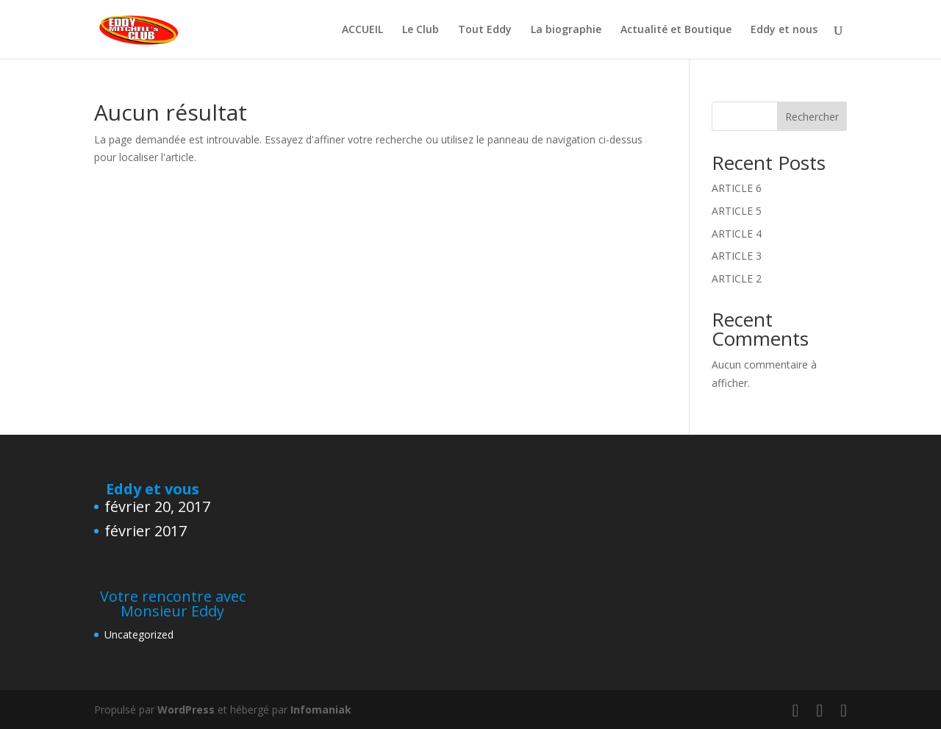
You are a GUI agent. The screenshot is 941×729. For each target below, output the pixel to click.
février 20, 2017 (157, 506)
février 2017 (145, 531)
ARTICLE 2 (737, 278)
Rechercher (812, 117)
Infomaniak (320, 709)
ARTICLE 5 (737, 211)
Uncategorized (138, 634)
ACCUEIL (362, 30)
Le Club (420, 30)
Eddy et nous (784, 30)
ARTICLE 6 (737, 188)
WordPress (186, 709)
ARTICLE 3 (737, 256)
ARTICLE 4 (737, 234)
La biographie (566, 30)
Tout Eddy (485, 30)
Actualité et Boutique (675, 30)
